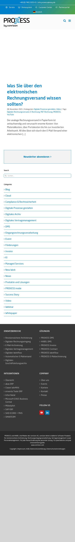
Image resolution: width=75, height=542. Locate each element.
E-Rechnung (35, 112)
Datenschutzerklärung (38, 449)
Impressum (21, 449)
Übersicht (9, 380)
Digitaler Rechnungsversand (18, 112)
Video (58, 109)
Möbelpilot (10, 405)
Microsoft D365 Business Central (16, 400)
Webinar (9, 306)
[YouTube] (41, 412)
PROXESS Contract (49, 349)
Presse (44, 395)
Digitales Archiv (13, 214)
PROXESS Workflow (49, 352)
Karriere (44, 387)
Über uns (45, 380)
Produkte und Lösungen (17, 282)
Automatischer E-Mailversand (18, 356)
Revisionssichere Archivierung (18, 337)
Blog (7, 189)
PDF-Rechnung (46, 112)
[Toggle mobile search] (64, 20)
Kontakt (44, 391)
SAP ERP (9, 409)
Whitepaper (11, 313)
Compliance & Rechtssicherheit (20, 201)
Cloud (8, 195)
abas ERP (9, 383)
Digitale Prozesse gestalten (45, 109)
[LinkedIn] (47, 412)
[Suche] (6, 176)
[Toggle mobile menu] (69, 20)
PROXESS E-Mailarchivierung (53, 356)
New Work (10, 269)
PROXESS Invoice (48, 345)
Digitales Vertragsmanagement (20, 220)
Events (44, 383)
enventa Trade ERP (13, 391)
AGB (27, 449)
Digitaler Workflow (13, 352)
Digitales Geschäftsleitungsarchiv (16, 362)
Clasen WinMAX (12, 387)
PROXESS (57, 112)
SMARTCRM (10, 416)
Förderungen (11, 245)
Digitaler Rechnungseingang (18, 341)
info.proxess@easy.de (46, 2)
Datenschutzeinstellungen (56, 449)
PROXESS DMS (47, 337)
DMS (7, 226)
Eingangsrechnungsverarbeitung (21, 232)
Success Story (12, 294)
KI (6, 257)
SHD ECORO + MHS (14, 413)
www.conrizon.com (37, 445)
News (8, 276)
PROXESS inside (13, 288)
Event (8, 238)
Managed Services (14, 263)
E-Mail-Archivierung (14, 345)
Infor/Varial (10, 395)
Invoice (9, 251)
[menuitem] (37, 12)
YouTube (10, 114)
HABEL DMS (46, 341)
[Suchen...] (37, 176)
